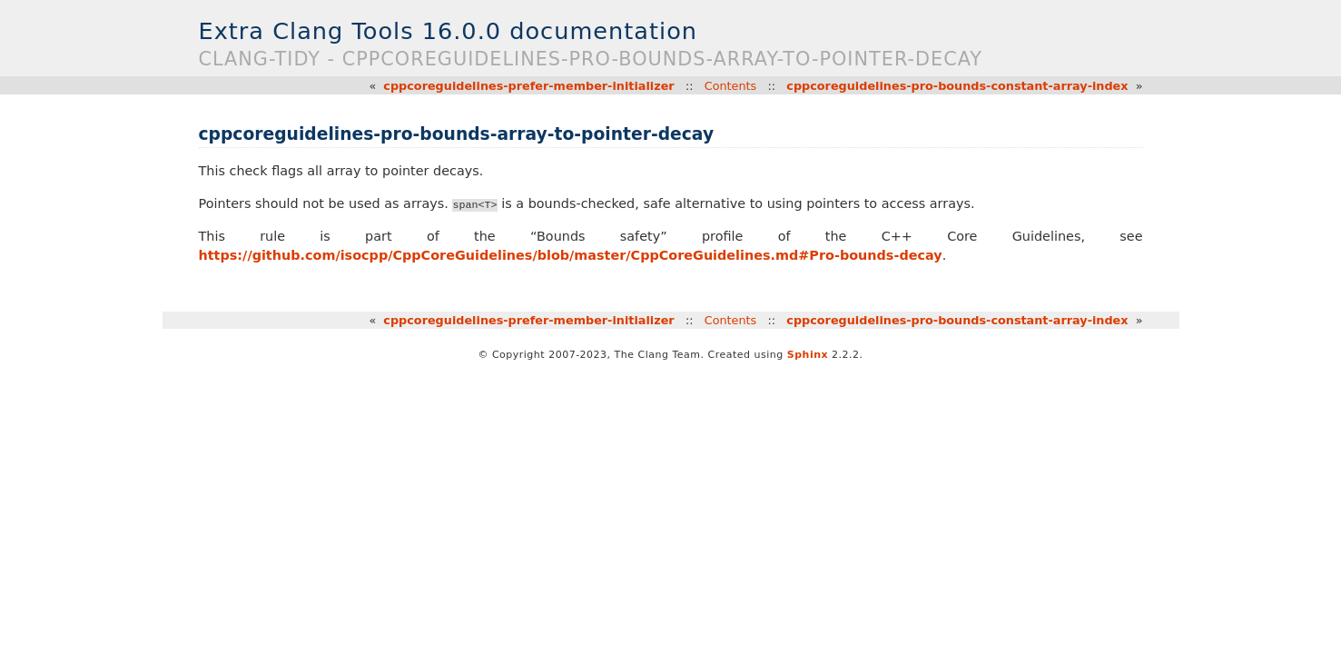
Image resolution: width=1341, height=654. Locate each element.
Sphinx (807, 355)
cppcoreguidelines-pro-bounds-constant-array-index (957, 86)
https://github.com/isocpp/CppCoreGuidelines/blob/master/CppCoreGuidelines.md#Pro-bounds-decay (570, 255)
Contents (731, 86)
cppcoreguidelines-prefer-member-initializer (528, 86)
